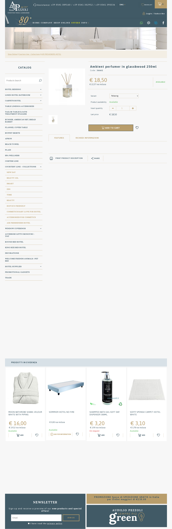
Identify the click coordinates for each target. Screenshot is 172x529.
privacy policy (54, 455)
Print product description (69, 158)
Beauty (11, 200)
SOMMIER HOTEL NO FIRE (61, 343)
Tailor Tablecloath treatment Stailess (16, 113)
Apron (8, 138)
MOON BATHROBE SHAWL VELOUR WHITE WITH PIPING (25, 344)
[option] (67, 86)
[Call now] (74, 5)
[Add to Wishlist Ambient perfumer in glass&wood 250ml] (137, 128)
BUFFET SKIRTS (12, 133)
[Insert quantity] (123, 108)
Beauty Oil (12, 178)
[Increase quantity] (133, 108)
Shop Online (62, 23)
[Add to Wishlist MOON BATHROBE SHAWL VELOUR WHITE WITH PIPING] (37, 366)
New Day (11, 172)
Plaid (8, 150)
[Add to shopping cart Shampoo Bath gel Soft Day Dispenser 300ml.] (101, 366)
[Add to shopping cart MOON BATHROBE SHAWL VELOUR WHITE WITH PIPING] (20, 366)
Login (149, 14)
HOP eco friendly (16, 206)
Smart (10, 183)
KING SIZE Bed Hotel (15, 247)
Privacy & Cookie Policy (17, 506)
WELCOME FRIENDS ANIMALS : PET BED (21, 260)
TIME (9, 195)
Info (84, 23)
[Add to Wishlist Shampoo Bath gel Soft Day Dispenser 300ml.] (118, 366)
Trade (8, 278)
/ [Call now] (140, 510)
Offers (75, 23)
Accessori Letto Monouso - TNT (20, 235)
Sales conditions (86, 493)
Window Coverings (15, 228)
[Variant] (124, 96)
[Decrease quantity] (112, 108)
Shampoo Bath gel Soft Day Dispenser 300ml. (104, 344)
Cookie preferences (40, 506)
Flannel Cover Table (16, 127)
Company (47, 23)
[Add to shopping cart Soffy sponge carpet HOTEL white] (141, 366)
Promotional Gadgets (17, 272)
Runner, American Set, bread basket (20, 120)
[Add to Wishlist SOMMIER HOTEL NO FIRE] (78, 365)
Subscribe (159, 14)
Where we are (86, 499)
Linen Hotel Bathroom (17, 95)
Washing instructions (86, 496)
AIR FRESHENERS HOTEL (51, 54)
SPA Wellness (12, 155)
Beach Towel (12, 144)
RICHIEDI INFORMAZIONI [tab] (87, 138)
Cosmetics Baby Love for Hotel (24, 212)
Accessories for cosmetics (21, 217)
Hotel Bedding (13, 89)
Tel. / (31, 501)
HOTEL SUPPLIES (13, 266)
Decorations (12, 253)
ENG (122, 5)
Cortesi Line (11, 161)
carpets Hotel (13, 100)
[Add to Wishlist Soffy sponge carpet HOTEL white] (159, 366)
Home (36, 23)
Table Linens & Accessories (19, 106)
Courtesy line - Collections (29, 54)
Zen (8, 189)
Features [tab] (59, 138)
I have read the (46, 455)
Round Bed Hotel (14, 242)
